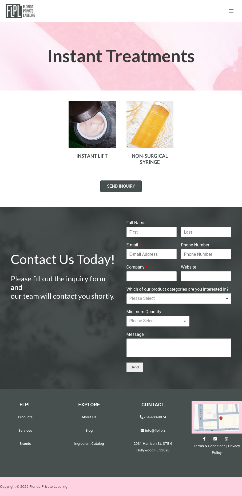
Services (25, 430)
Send (135, 367)
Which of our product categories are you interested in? (177, 289)
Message (136, 334)
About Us (89, 417)
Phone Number (195, 245)
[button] (121, 187)
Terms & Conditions (209, 446)
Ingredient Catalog (89, 444)
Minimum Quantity (143, 312)
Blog (89, 430)
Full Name (137, 223)
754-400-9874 (155, 417)
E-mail (133, 245)
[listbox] (179, 299)
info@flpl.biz (153, 430)
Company (137, 267)
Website (188, 267)
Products (25, 417)
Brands (25, 444)
